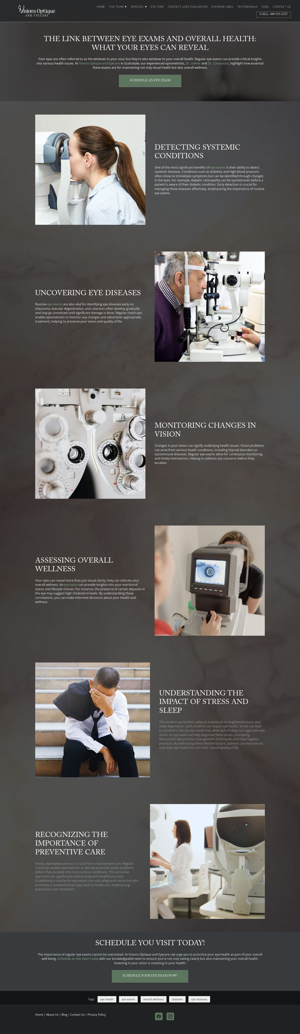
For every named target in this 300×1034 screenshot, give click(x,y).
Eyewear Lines (222, 7)
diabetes (177, 999)
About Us (52, 1015)
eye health (107, 999)
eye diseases (199, 999)
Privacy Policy (97, 1015)
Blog (64, 1015)
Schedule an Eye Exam (150, 80)
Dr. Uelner (193, 63)
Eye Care (157, 7)
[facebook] (159, 1016)
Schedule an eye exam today (78, 959)
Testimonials (247, 7)
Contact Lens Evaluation (187, 7)
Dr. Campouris (218, 63)
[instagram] (170, 1016)
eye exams (217, 167)
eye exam (71, 585)
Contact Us (282, 7)
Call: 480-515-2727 (274, 14)
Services (139, 7)
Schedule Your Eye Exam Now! (150, 976)
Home (101, 7)
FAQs (265, 7)
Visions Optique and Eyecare (99, 63)
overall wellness (153, 999)
